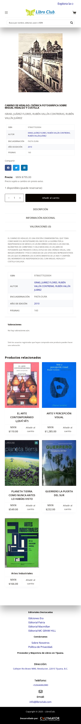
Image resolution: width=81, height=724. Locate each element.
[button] (8, 168)
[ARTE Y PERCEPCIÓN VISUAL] (59, 385)
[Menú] (6, 12)
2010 (30, 147)
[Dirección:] (40, 659)
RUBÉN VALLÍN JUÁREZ (37, 136)
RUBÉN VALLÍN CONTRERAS (58, 133)
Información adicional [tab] (40, 217)
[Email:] (40, 691)
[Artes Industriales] (22, 543)
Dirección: (40, 664)
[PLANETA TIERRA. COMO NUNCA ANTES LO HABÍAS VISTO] (22, 463)
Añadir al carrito (50, 197)
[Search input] (38, 22)
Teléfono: (40, 680)
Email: (40, 697)
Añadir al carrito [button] (30, 429)
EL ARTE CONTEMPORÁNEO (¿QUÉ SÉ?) (22, 417)
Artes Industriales (22, 573)
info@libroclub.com (40, 702)
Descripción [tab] (40, 209)
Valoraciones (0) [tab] (40, 226)
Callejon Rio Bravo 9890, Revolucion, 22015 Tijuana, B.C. (40, 668)
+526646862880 (40, 685)
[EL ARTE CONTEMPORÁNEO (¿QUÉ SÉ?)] (22, 385)
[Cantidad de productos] (14, 198)
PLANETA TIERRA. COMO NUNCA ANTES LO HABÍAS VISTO (22, 495)
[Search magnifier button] (72, 23)
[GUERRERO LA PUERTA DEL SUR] (59, 463)
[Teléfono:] (40, 675)
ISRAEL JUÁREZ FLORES (37, 133)
